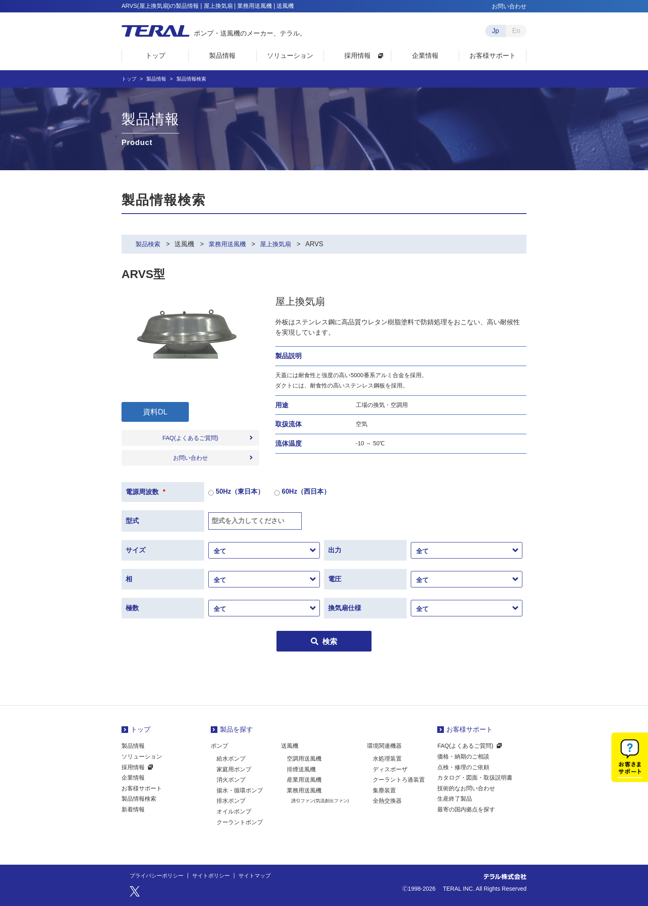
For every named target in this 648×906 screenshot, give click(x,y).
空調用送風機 (304, 758)
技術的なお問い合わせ (466, 788)
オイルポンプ (234, 811)
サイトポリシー (216, 876)
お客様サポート (142, 788)
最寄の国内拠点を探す (466, 809)
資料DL (155, 412)
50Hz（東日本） (236, 493)
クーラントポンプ (240, 822)
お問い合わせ (509, 6)
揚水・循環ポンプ (240, 790)
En (516, 30)
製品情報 (156, 79)
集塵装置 (384, 790)
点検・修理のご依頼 (463, 767)
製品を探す (236, 729)
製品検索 (149, 243)
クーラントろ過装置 (399, 779)
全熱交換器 (387, 800)
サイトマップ (262, 876)
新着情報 (133, 809)
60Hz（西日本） (302, 493)
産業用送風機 (304, 779)
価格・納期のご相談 (463, 756)
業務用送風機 (230, 243)
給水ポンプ (231, 758)
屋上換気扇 (280, 243)
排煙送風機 (301, 769)
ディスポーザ (390, 769)
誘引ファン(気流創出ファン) (320, 800)
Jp (495, 30)
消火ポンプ (231, 779)
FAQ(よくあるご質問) (190, 438)
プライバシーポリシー (159, 876)
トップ (129, 79)
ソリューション (142, 756)
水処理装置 (387, 758)
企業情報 (133, 777)
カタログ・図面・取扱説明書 (474, 777)
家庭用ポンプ (234, 769)
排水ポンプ (231, 800)
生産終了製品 (454, 798)
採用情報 (133, 767)
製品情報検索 (139, 798)
